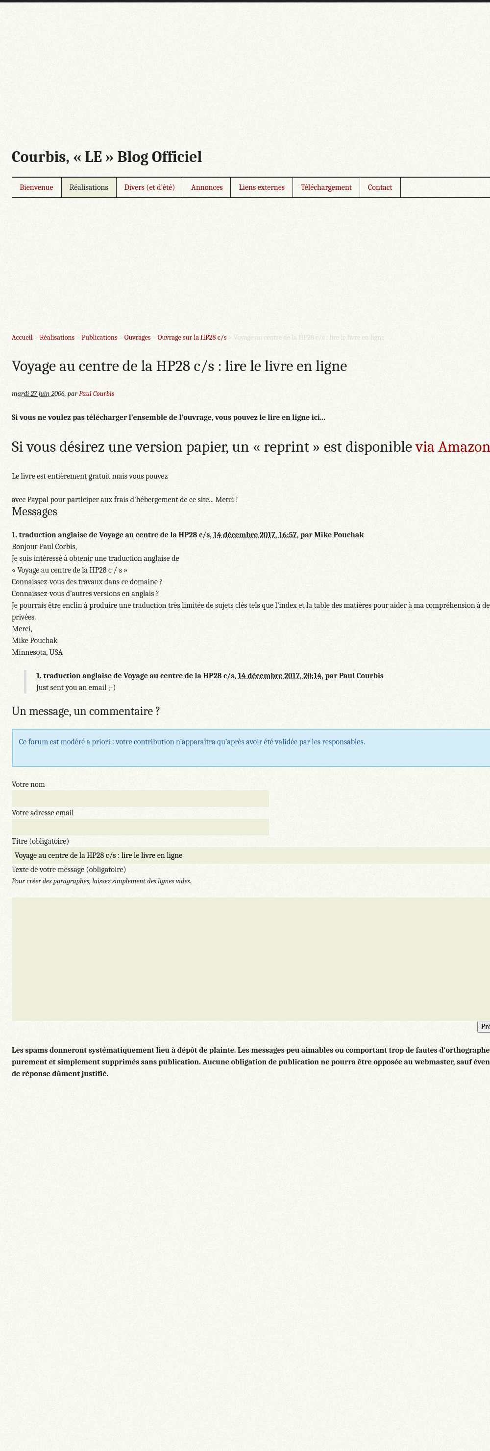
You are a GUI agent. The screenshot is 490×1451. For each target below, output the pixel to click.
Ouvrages (137, 337)
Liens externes (262, 187)
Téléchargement (326, 187)
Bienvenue (36, 187)
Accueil (22, 337)
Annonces (206, 187)
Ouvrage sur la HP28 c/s (192, 337)
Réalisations (89, 187)
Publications (100, 337)
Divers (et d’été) (149, 187)
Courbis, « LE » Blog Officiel (107, 157)
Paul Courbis (96, 394)
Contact (380, 187)
